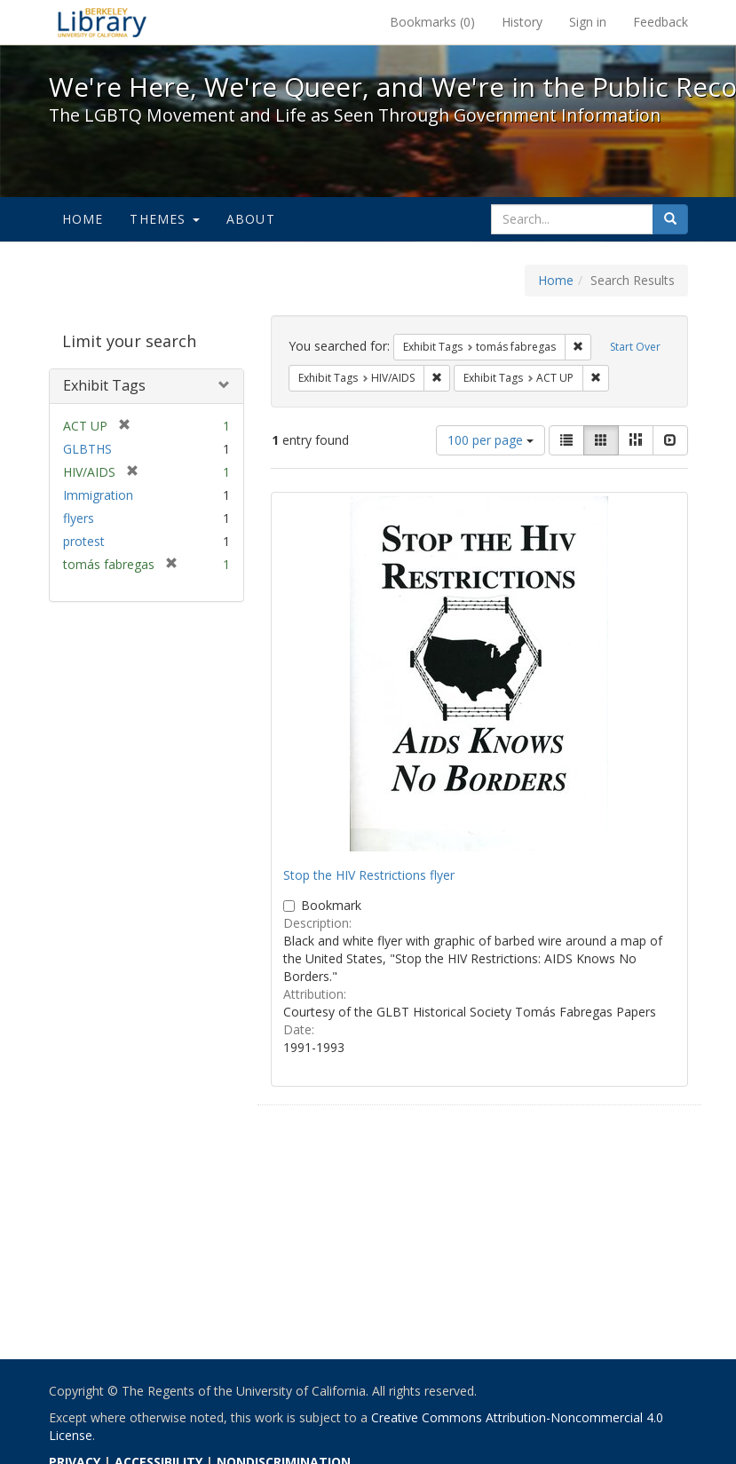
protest (84, 541)
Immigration (98, 495)
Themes (164, 218)
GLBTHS (87, 448)
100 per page (490, 439)
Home (83, 218)
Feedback (660, 21)
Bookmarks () (432, 21)
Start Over (635, 346)
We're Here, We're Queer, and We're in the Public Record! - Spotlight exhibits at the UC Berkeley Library (102, 22)
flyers (78, 518)
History (522, 21)
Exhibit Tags (104, 385)
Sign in (587, 21)
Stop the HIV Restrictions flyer (369, 875)
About (250, 218)
